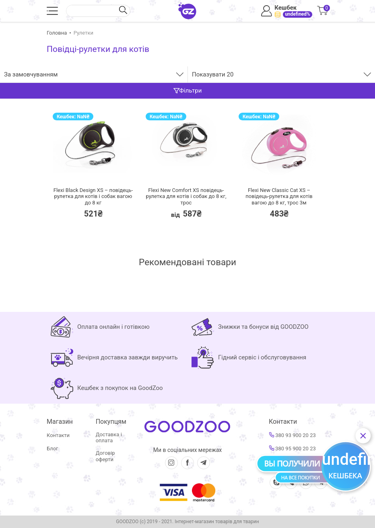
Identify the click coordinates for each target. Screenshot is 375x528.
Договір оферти (105, 456)
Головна (57, 33)
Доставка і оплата (109, 437)
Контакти (58, 435)
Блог (52, 449)
